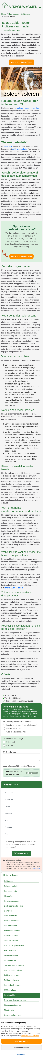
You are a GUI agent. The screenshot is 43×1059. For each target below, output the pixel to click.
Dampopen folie (10, 891)
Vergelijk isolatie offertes (21, 62)
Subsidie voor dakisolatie (14, 965)
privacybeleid (36, 868)
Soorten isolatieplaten (12, 1015)
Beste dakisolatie (11, 955)
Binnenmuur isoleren (12, 1005)
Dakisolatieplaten (11, 936)
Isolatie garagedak (11, 901)
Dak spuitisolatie (10, 926)
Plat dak (9, 745)
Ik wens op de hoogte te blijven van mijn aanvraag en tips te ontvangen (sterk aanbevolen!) (21, 844)
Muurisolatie (9, 1010)
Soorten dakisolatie (11, 921)
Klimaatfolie (8, 896)
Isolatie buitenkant (13, 728)
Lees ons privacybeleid (30, 1036)
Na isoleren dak (10, 960)
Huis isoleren (13, 14)
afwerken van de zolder (13, 588)
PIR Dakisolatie (10, 950)
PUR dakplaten (10, 990)
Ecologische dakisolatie (13, 906)
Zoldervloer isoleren (12, 975)
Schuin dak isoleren (12, 931)
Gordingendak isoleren (13, 970)
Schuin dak (10, 742)
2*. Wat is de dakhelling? (13, 739)
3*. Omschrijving (9, 752)
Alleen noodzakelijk (21, 1048)
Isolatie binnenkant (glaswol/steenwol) (21, 725)
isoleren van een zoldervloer (28, 108)
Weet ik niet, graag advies (16, 732)
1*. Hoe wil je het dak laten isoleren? (17, 722)
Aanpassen (21, 1054)
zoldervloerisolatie (19, 149)
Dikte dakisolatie (10, 916)
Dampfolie (8, 911)
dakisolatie (8, 146)
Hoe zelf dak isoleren (12, 985)
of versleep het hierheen (14, 772)
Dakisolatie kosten (11, 980)
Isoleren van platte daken (14, 945)
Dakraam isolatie (11, 886)
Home (3, 14)
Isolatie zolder (9, 17)
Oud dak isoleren (11, 941)
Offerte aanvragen (21, 853)
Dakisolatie (25, 14)
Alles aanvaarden (21, 1041)
